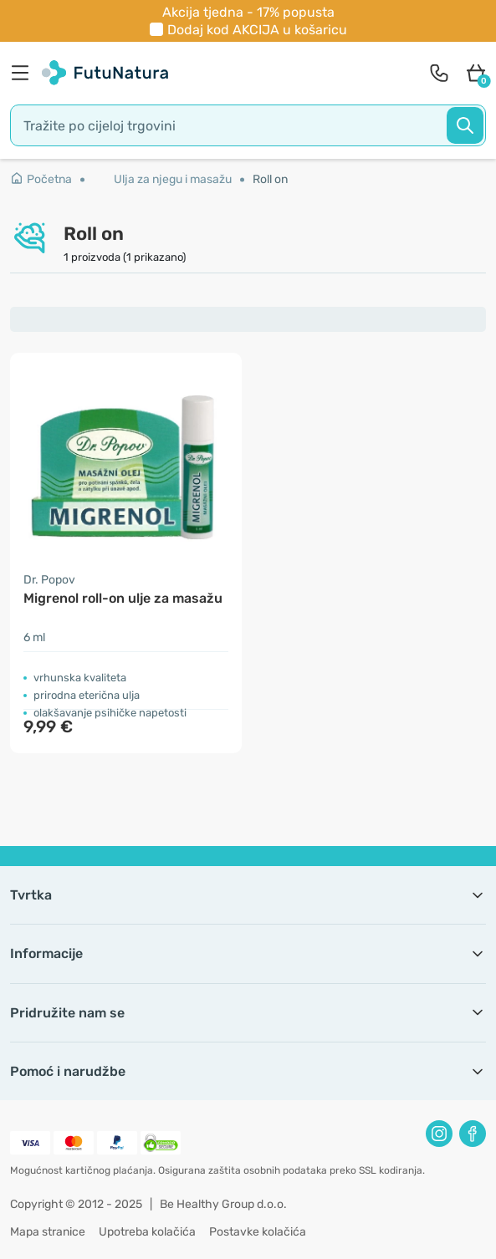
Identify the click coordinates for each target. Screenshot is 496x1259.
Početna (41, 179)
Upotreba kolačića (147, 1232)
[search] (248, 125)
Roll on (270, 179)
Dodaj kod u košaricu (257, 30)
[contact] (439, 73)
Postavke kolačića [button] (257, 1232)
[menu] (24, 72)
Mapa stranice (47, 1232)
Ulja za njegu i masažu (173, 179)
